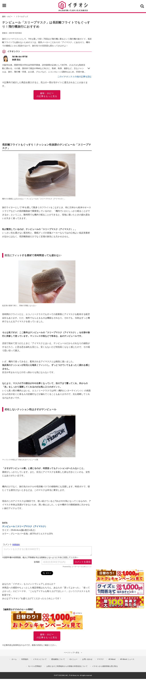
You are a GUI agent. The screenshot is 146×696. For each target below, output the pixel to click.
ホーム (14, 659)
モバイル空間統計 (35, 666)
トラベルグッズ (22, 17)
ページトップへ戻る (71, 653)
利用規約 (24, 659)
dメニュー (73, 659)
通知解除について (58, 659)
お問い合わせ (87, 659)
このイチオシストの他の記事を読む (74, 76)
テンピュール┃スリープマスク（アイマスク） (24, 526)
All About (112, 659)
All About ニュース (127, 659)
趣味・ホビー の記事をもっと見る (47, 95)
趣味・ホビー (7, 17)
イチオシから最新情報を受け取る (105, 666)
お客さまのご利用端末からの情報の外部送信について (67, 666)
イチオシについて (40, 659)
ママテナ (100, 659)
